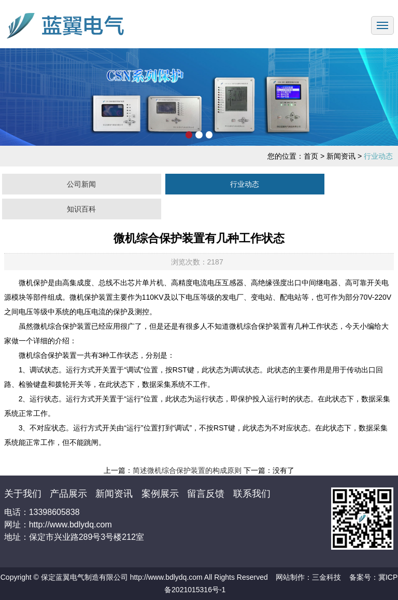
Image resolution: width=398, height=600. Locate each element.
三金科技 (326, 577)
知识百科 (81, 209)
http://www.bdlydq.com (166, 577)
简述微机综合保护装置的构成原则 (187, 470)
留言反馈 (207, 494)
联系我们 (252, 494)
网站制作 (290, 577)
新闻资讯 (115, 494)
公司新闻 (81, 184)
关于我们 (24, 494)
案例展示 (161, 494)
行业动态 (244, 184)
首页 (311, 156)
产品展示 (70, 494)
